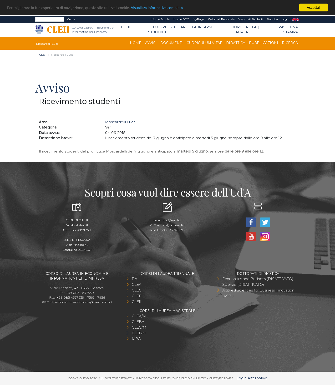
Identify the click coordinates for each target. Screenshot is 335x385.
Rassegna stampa (288, 29)
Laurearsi (202, 27)
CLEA (137, 284)
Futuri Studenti (157, 29)
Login (285, 19)
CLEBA (138, 321)
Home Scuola (161, 19)
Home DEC (181, 19)
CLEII (125, 27)
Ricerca (290, 43)
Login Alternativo (252, 378)
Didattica (235, 43)
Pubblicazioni (263, 43)
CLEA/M (139, 316)
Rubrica (272, 19)
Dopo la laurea (239, 29)
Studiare (179, 27)
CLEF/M (139, 333)
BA (134, 278)
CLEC (137, 290)
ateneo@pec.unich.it (171, 225)
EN (295, 19)
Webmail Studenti (250, 19)
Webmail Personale (221, 19)
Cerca (71, 19)
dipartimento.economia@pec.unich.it (81, 302)
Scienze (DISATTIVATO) (243, 284)
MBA (136, 338)
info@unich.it (172, 220)
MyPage (198, 19)
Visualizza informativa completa (157, 7)
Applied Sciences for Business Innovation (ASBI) (258, 293)
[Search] (49, 19)
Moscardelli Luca (120, 122)
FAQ (255, 27)
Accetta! (313, 7)
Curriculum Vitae (204, 43)
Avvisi (151, 43)
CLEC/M (139, 327)
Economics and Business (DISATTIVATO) (257, 278)
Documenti (171, 43)
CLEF (136, 296)
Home (135, 43)
